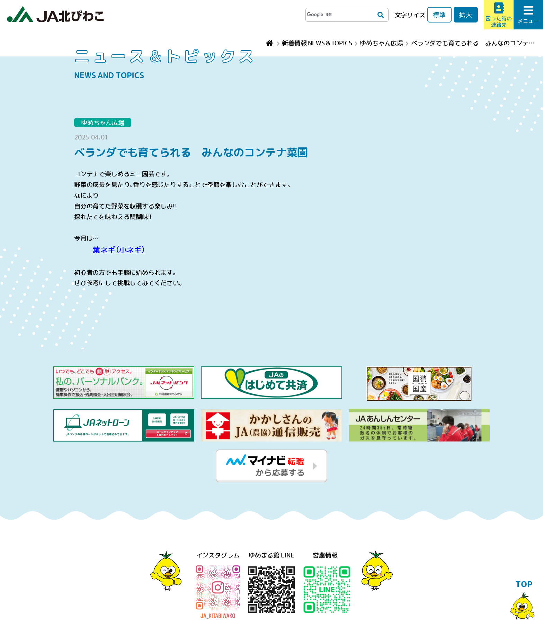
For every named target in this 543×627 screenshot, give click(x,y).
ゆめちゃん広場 (102, 122)
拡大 (465, 14)
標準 (439, 14)
